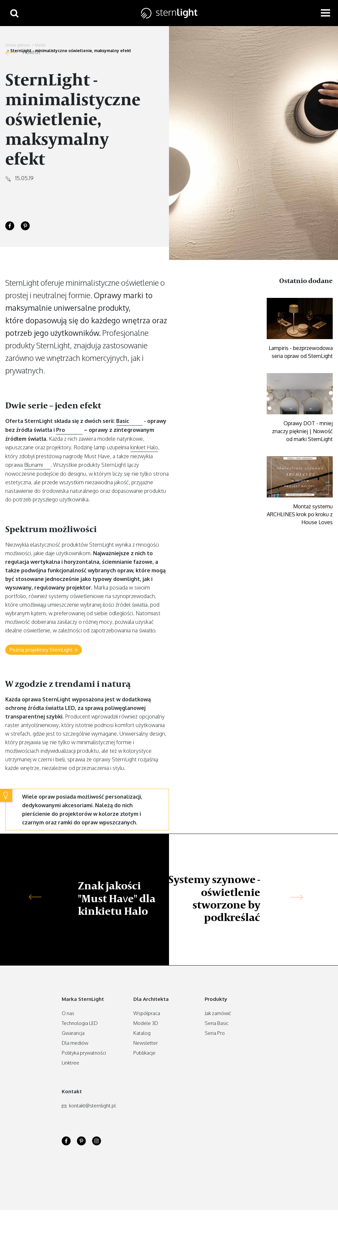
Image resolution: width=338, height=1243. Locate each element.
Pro (60, 430)
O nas (68, 1013)
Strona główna (17, 45)
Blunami (33, 465)
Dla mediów (75, 1043)
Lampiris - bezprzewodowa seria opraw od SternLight (301, 352)
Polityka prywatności (84, 1053)
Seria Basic (216, 1023)
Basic (122, 421)
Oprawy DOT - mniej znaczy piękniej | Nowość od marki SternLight (302, 431)
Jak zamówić (218, 1013)
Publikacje (144, 1053)
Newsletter (145, 1043)
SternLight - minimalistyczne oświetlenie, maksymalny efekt (70, 50)
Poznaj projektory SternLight (44, 650)
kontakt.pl (89, 1105)
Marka (40, 45)
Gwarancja (73, 1033)
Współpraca (146, 1013)
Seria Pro (215, 1033)
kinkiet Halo (144, 447)
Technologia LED (80, 1023)
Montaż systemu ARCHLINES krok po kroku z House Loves (300, 514)
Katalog (142, 1033)
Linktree (70, 1063)
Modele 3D (145, 1023)
